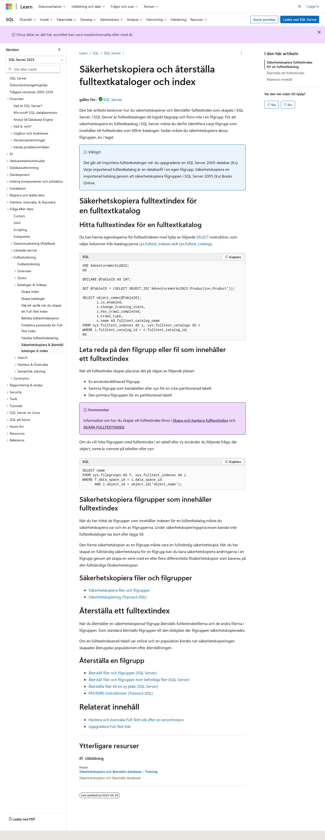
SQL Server (112, 53)
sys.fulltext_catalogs (195, 243)
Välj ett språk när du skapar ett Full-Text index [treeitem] (41, 308)
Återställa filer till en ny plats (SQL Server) (123, 686)
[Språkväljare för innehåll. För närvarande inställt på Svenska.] (17, 833)
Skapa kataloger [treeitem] (33, 298)
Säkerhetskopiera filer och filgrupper (119, 590)
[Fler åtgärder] (241, 53)
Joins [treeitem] (17, 222)
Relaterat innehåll (279, 79)
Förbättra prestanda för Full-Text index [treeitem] (42, 328)
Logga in (312, 6)
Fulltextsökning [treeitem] (28, 264)
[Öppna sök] (299, 6)
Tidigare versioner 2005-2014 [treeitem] (31, 92)
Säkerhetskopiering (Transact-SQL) (118, 596)
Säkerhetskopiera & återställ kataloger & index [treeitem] (42, 347)
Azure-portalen (264, 19)
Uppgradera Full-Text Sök (110, 726)
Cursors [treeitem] (19, 216)
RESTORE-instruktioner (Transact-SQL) (121, 693)
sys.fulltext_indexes (155, 243)
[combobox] (36, 60)
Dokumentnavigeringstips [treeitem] (29, 85)
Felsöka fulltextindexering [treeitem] (39, 338)
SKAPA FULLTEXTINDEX (103, 427)
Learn (83, 53)
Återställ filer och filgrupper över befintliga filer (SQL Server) (139, 679)
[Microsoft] (9, 6)
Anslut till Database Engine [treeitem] (33, 119)
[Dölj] (59, 49)
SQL (96, 53)
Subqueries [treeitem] (22, 236)
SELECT (202, 236)
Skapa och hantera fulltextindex (200, 420)
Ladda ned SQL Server (300, 19)
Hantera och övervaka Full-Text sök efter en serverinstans (136, 719)
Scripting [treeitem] (20, 229)
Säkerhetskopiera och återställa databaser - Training (118, 771)
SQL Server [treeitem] (18, 78)
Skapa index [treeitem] (30, 291)
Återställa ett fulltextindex (285, 73)
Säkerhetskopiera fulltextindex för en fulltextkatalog (289, 64)
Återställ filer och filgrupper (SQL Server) (123, 672)
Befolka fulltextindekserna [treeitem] (40, 318)
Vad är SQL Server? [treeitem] (28, 105)
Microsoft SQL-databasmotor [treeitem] (35, 112)
